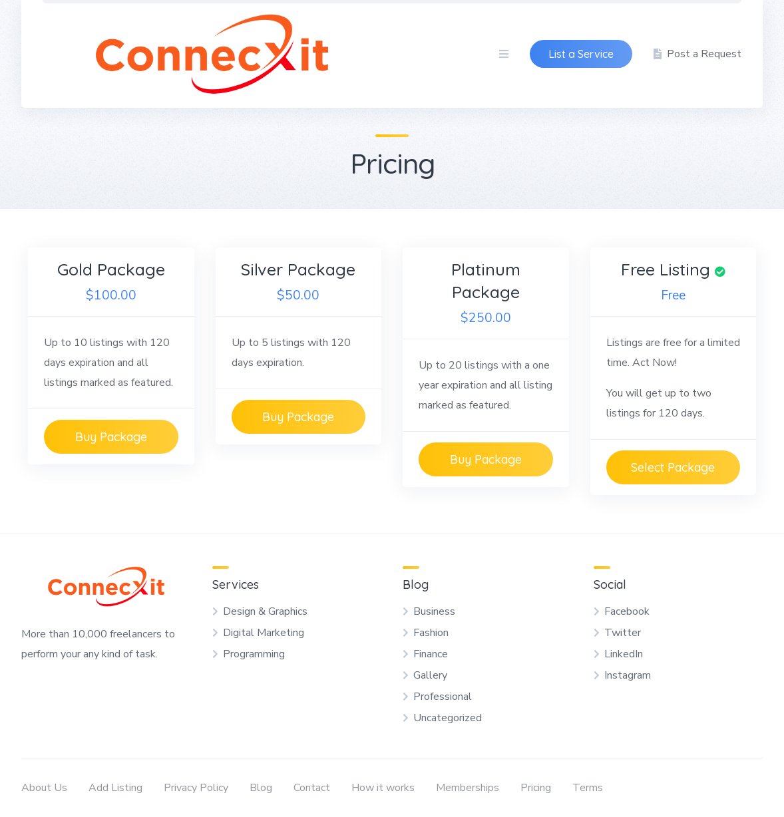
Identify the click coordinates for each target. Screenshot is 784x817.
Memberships (467, 787)
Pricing (535, 787)
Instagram (627, 675)
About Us (44, 787)
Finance (430, 654)
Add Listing (115, 787)
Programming (254, 654)
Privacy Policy (196, 787)
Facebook (627, 611)
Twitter (622, 632)
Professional (442, 696)
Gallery (430, 675)
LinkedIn (623, 654)
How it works (383, 787)
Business (434, 611)
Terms (587, 787)
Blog (261, 787)
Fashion (431, 632)
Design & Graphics (265, 611)
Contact (312, 787)
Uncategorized (447, 718)
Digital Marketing (263, 632)
